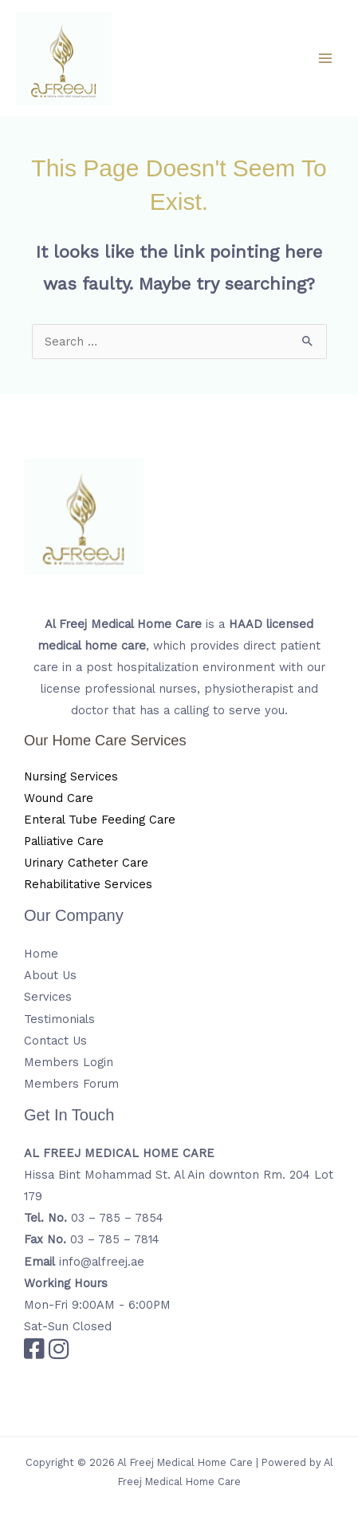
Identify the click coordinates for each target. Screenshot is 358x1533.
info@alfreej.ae (101, 1261)
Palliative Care (64, 841)
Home (41, 953)
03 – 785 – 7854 (117, 1218)
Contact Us (55, 1040)
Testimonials (59, 1019)
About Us (50, 975)
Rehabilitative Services (88, 884)
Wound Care (58, 798)
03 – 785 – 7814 (114, 1239)
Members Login (68, 1062)
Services (48, 997)
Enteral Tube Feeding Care (99, 819)
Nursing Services (71, 776)
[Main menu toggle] (325, 58)
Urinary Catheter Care (86, 862)
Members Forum (71, 1084)
